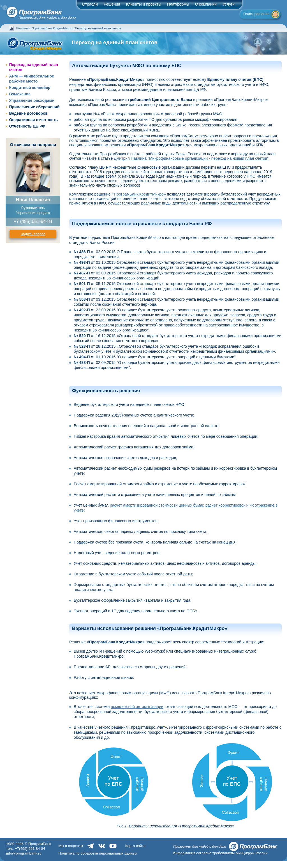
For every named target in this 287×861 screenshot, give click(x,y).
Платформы (178, 4)
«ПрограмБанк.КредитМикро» (139, 194)
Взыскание (19, 94)
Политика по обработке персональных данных (97, 853)
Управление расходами (31, 100)
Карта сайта (135, 846)
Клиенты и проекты (143, 4)
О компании (206, 4)
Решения (23, 28)
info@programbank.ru (23, 853)
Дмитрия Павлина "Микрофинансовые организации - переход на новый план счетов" (191, 158)
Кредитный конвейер (29, 87)
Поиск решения (256, 14)
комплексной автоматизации (137, 706)
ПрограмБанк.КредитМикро (52, 28)
